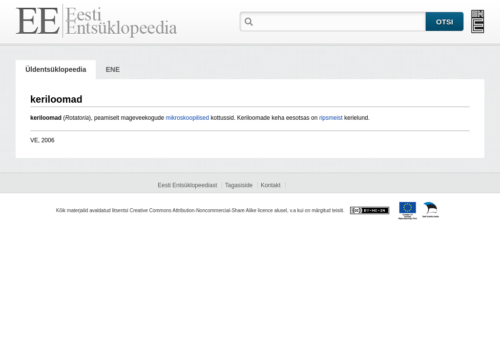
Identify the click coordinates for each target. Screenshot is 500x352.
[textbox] (340, 21)
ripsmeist (331, 117)
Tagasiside (239, 185)
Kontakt (271, 185)
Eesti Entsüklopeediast (187, 185)
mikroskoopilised (187, 117)
